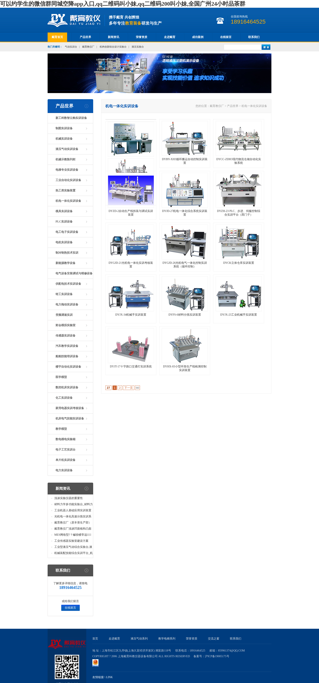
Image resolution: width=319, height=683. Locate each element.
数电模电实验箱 (65, 439)
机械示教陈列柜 (65, 159)
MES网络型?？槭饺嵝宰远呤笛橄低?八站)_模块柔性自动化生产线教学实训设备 (73, 535)
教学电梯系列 (166, 638)
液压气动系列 (139, 638)
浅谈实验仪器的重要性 (68, 498)
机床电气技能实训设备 (70, 418)
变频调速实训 (64, 314)
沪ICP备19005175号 (217, 656)
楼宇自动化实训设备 (68, 366)
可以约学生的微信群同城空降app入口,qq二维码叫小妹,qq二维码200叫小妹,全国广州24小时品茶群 (122, 4)
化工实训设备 (64, 397)
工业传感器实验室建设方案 (71, 540)
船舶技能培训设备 (67, 356)
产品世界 (85, 37)
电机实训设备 (64, 242)
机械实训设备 (64, 138)
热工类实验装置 (65, 190)
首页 (95, 638)
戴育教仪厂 (88, 46)
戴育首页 (57, 37)
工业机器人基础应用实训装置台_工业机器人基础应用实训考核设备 (73, 511)
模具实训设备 (64, 211)
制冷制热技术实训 (67, 252)
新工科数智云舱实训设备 (71, 117)
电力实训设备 (64, 470)
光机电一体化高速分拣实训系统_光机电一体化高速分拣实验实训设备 (73, 517)
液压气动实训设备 (67, 149)
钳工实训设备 (64, 294)
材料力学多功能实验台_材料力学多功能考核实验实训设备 (73, 505)
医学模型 (61, 377)
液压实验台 (138, 46)
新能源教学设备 (65, 263)
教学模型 (61, 428)
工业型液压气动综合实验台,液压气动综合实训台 (73, 547)
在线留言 (226, 37)
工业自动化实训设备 (68, 180)
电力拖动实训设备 (67, 304)
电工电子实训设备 (67, 231)
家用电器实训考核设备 (70, 408)
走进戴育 (169, 37)
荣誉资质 (141, 37)
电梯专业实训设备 (67, 169)
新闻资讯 (113, 37)
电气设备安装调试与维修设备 (74, 273)
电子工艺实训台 (65, 449)
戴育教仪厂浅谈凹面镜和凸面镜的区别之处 (72, 529)
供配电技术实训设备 (68, 283)
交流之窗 (213, 638)
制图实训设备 (64, 128)
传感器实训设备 (65, 335)
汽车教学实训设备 (67, 345)
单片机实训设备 (65, 459)
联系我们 (254, 37)
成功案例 (197, 37)
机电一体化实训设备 (68, 200)
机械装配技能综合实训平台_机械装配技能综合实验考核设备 (73, 554)
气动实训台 (71, 46)
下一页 (128, 387)
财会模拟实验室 (65, 325)
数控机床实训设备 (67, 387)
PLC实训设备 (64, 221)
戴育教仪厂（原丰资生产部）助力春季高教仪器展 (72, 523)
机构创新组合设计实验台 (113, 46)
